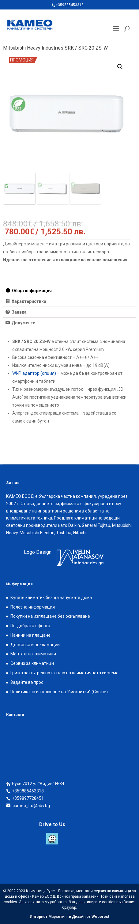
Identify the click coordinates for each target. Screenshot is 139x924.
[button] (120, 66)
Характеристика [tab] (28, 301)
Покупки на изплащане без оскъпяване (50, 616)
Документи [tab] (23, 322)
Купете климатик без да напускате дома (51, 597)
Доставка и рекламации (35, 644)
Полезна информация (32, 607)
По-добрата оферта (30, 625)
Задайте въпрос (26, 682)
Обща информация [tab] (31, 290)
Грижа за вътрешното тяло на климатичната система (64, 672)
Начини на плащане (30, 635)
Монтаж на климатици (33, 653)
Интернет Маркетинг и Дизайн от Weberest (69, 917)
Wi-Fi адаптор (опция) (34, 373)
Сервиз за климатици (32, 663)
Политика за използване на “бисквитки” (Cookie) (59, 691)
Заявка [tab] (19, 312)
